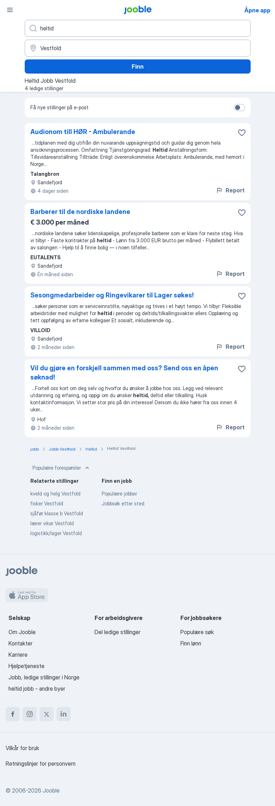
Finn (138, 66)
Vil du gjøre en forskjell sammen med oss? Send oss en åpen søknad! (124, 372)
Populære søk (197, 632)
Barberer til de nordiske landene (80, 211)
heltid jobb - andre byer (36, 688)
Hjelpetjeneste (26, 665)
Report (230, 190)
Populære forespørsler (61, 467)
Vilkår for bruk (22, 748)
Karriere (18, 654)
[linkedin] (63, 714)
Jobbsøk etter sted (123, 503)
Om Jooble (22, 632)
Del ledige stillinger (118, 632)
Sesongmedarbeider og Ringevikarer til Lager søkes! (112, 295)
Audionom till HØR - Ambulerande (82, 131)
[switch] (239, 107)
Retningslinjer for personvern (41, 763)
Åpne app (257, 10)
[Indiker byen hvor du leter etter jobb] (138, 48)
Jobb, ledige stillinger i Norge (43, 677)
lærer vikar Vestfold (52, 523)
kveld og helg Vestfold (55, 494)
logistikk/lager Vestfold (56, 533)
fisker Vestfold (46, 503)
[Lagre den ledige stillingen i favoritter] (242, 132)
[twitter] (47, 714)
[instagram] (30, 714)
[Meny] (10, 10)
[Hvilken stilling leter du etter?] (138, 28)
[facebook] (13, 714)
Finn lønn (190, 643)
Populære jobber (119, 494)
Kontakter (20, 643)
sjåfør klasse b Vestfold (56, 513)
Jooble (51, 790)
